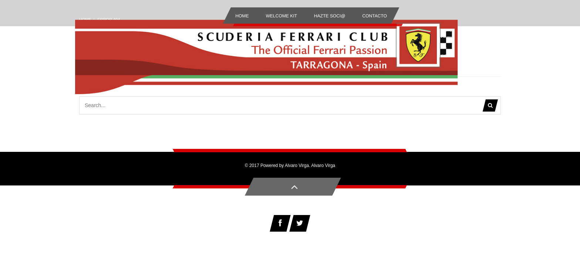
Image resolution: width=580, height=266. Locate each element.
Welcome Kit (281, 15)
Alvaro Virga (323, 165)
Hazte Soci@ (329, 15)
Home (242, 15)
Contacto (374, 15)
